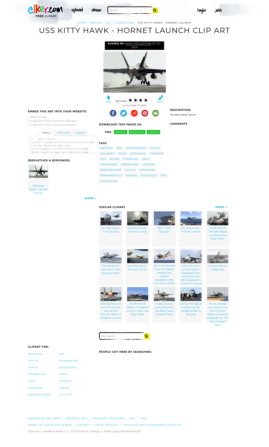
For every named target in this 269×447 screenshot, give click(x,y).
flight (155, 148)
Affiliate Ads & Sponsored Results (152, 424)
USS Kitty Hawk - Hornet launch (38, 178)
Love (32, 380)
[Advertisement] (63, 73)
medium (137, 132)
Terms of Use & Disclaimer (50, 424)
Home (82, 22)
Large (80, 132)
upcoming (147, 169)
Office (33, 360)
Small (47, 132)
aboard (96, 22)
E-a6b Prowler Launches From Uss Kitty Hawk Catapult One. (164, 301)
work (114, 158)
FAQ (144, 418)
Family (33, 367)
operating (129, 164)
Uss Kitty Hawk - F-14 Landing (110, 222)
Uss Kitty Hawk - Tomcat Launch (137, 260)
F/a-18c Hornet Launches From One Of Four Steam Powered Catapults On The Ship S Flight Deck (218, 305)
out (103, 158)
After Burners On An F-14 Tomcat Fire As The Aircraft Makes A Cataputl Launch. (110, 303)
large (153, 132)
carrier (156, 153)
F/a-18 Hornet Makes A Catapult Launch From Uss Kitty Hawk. (138, 301)
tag (132, 418)
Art (62, 353)
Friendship (37, 374)
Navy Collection (139, 43)
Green (64, 387)
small (120, 132)
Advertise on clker (44, 418)
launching (109, 181)
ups (164, 175)
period (131, 175)
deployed (138, 153)
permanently (111, 175)
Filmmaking (68, 360)
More (89, 198)
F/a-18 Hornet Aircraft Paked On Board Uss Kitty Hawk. (217, 225)
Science (65, 380)
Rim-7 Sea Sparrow (164, 222)
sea (108, 22)
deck (122, 153)
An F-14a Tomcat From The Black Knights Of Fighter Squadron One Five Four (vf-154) (164, 267)
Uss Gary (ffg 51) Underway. (217, 260)
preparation (110, 169)
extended (149, 175)
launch (148, 164)
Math (63, 374)
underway (108, 164)
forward (130, 158)
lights (130, 169)
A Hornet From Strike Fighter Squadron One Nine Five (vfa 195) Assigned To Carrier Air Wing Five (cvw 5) (191, 267)
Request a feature (108, 418)
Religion (35, 353)
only (146, 158)
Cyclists (66, 394)
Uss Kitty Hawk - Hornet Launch (137, 222)
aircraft (107, 153)
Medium (63, 132)
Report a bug (77, 418)
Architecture (39, 394)
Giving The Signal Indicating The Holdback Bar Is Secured (191, 301)
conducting (124, 22)
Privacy (83, 424)
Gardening (68, 367)
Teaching (35, 387)
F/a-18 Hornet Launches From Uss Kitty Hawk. (110, 261)
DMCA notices (106, 424)
